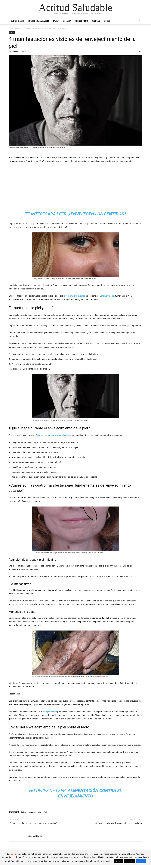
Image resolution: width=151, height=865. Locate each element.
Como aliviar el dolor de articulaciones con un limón (118, 823)
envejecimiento (50, 711)
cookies (15, 854)
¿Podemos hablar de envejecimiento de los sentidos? (33, 823)
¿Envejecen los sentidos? (97, 213)
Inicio (11, 28)
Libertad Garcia (14, 51)
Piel (45, 812)
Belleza (67, 21)
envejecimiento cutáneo (74, 296)
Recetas (96, 21)
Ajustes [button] (118, 861)
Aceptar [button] (141, 861)
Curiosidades (17, 21)
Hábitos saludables (38, 21)
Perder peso (81, 21)
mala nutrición (107, 296)
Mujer (56, 21)
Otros (107, 21)
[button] (139, 21)
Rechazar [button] (130, 861)
